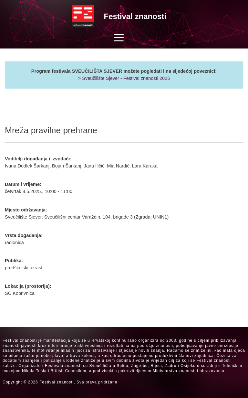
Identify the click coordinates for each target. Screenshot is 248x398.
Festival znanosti (135, 16)
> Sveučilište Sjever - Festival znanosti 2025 (124, 78)
